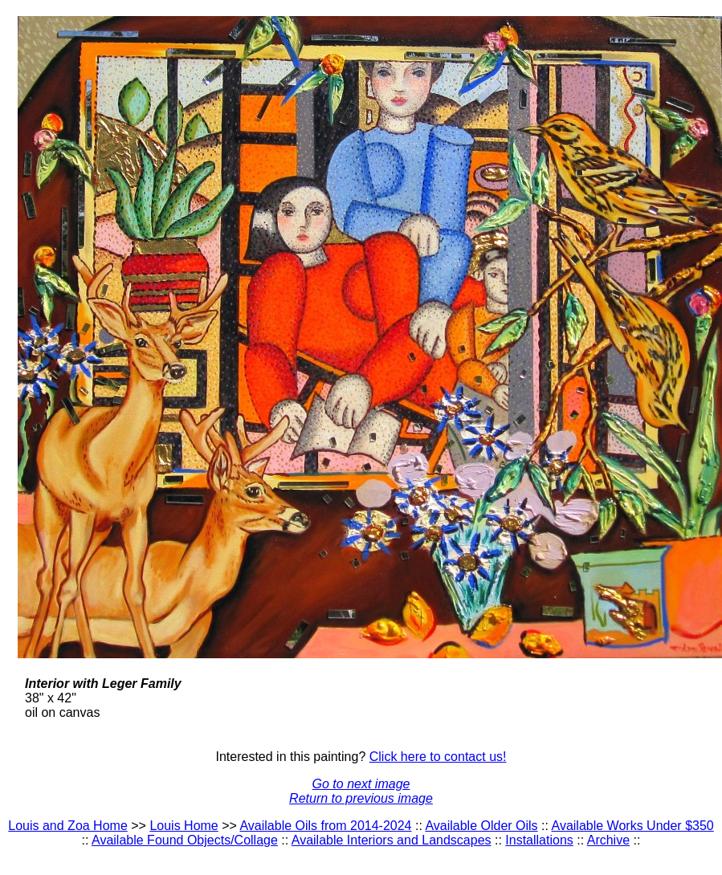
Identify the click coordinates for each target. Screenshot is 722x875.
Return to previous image (361, 798)
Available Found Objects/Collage (185, 840)
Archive (608, 840)
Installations (539, 840)
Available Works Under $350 (633, 825)
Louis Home (183, 825)
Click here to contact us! (438, 756)
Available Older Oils (481, 825)
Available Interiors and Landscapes (392, 840)
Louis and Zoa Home (68, 825)
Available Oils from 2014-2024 (325, 825)
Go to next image (361, 784)
